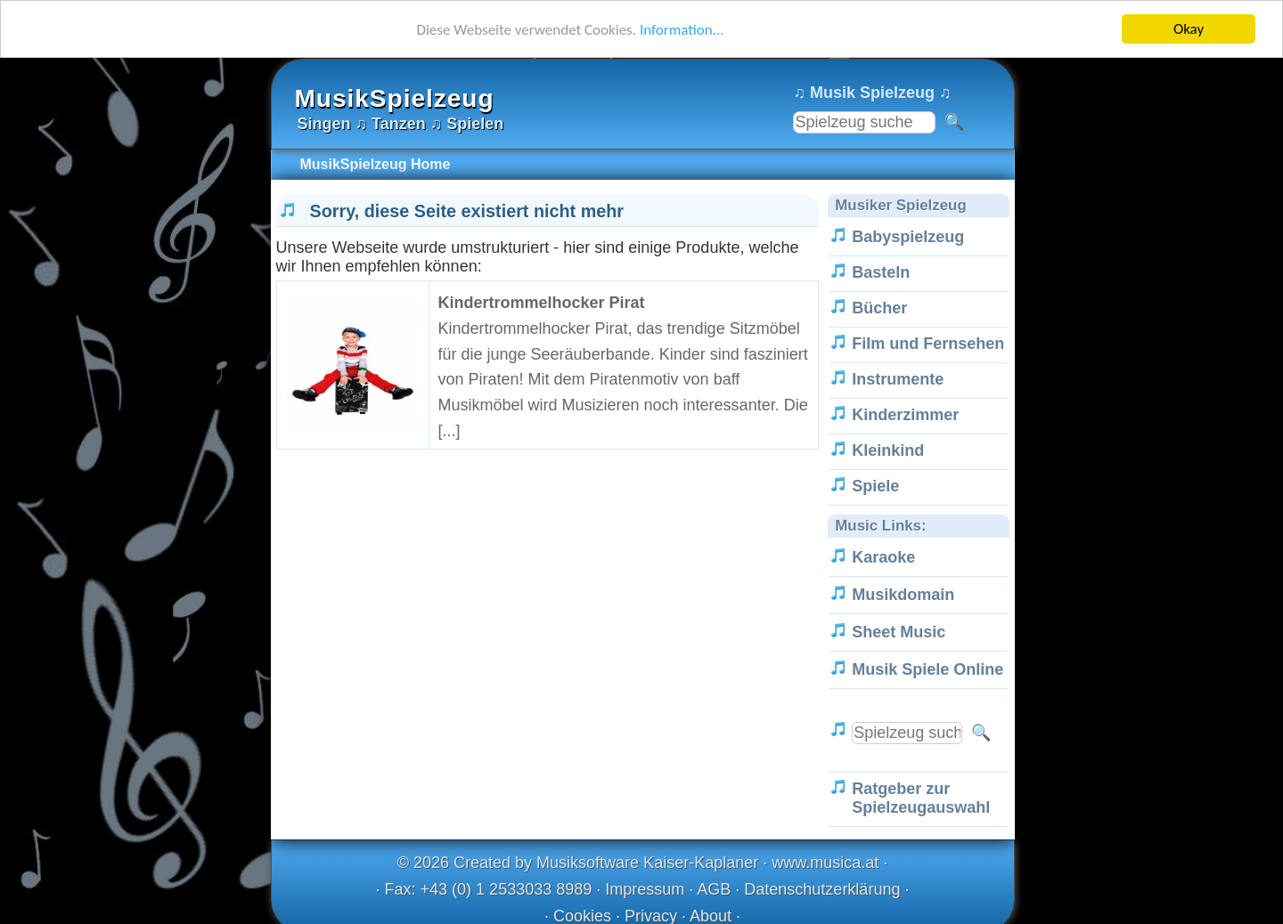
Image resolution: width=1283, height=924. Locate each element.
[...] (449, 431)
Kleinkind (888, 450)
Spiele (875, 486)
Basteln (881, 272)
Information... (682, 29)
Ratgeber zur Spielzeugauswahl (921, 798)
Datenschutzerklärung (822, 889)
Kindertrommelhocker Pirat (541, 303)
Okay (1188, 29)
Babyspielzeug (908, 237)
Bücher (879, 308)
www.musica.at (825, 862)
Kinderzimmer (905, 415)
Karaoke (883, 557)
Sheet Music (898, 632)
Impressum (644, 889)
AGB (714, 889)
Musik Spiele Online (927, 669)
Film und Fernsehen (928, 344)
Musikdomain (903, 595)
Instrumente (898, 379)
